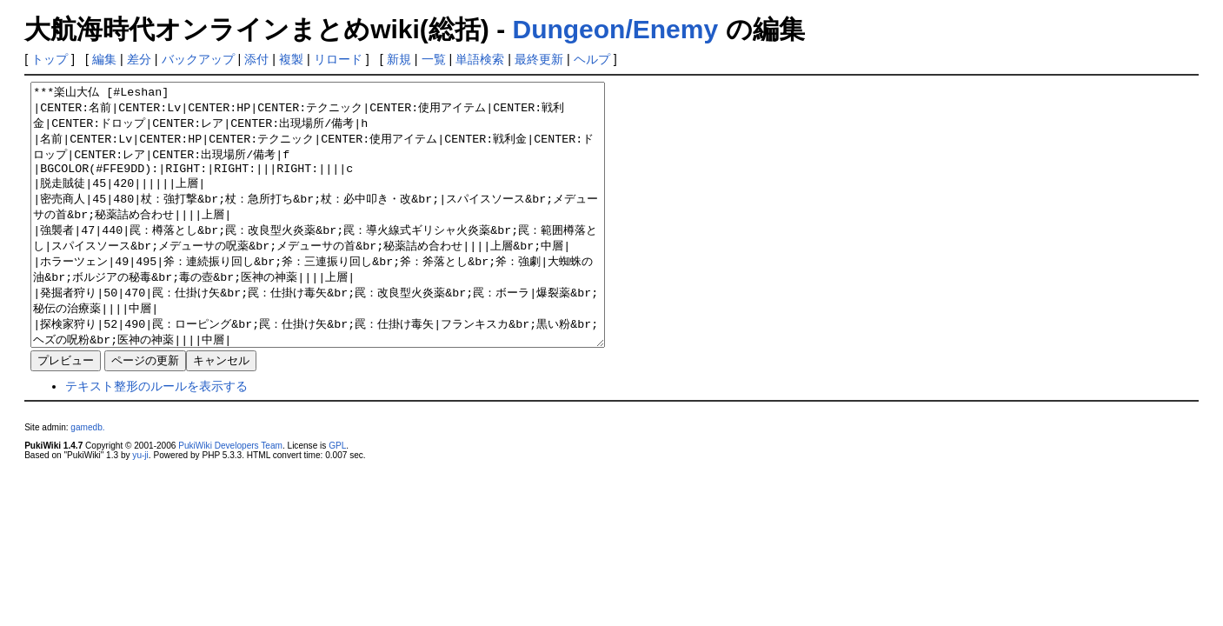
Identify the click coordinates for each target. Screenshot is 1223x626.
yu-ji (140, 507)
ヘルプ (592, 59)
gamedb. (87, 479)
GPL (337, 498)
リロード (338, 59)
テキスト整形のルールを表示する (156, 438)
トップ (49, 59)
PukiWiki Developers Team (230, 498)
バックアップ (198, 59)
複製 (291, 59)
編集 (104, 59)
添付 (256, 59)
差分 (139, 59)
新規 (399, 59)
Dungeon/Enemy (615, 29)
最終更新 (539, 59)
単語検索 (479, 59)
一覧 (434, 59)
